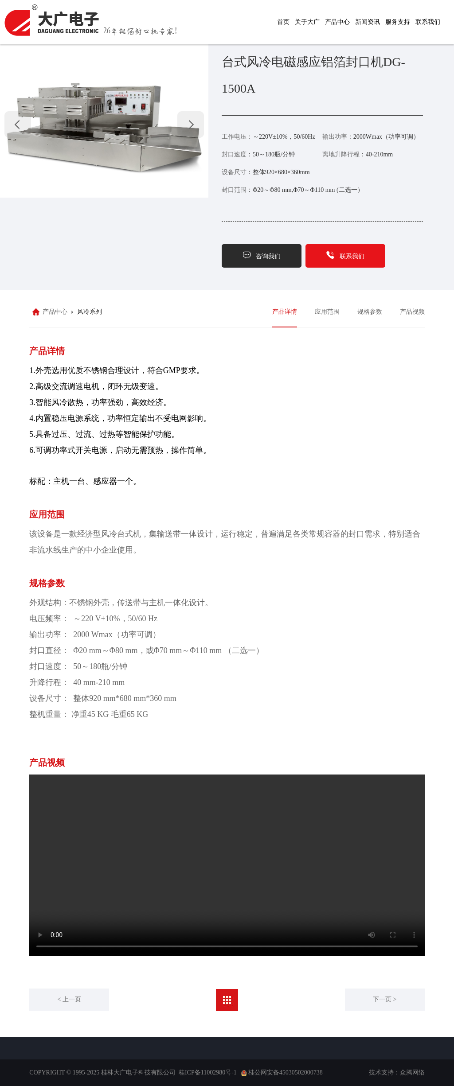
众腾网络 (412, 1072)
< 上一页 (69, 999)
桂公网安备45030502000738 (285, 1072)
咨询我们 (262, 255)
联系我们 (427, 22)
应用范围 (327, 311)
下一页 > (384, 999)
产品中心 (337, 22)
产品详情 (284, 311)
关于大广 (307, 22)
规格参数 (369, 311)
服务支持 (397, 22)
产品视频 (412, 311)
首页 (283, 22)
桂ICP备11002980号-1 (208, 1072)
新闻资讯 (367, 22)
